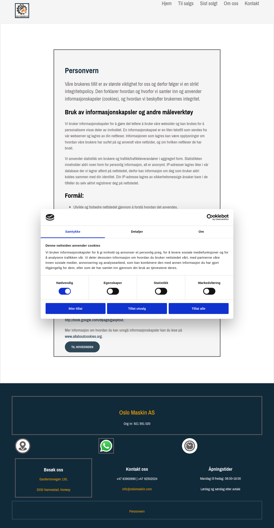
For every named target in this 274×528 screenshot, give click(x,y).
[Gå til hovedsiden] (22, 16)
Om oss (231, 3)
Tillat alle (199, 308)
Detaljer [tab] (137, 231)
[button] (82, 346)
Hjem (167, 3)
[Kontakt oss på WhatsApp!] (106, 455)
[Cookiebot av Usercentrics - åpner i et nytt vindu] (210, 217)
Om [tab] (201, 231)
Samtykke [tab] (72, 231)
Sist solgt (208, 3)
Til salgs (186, 3)
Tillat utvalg (137, 308)
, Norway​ (53, 489)
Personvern (136, 511)
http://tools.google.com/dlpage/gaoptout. (94, 320)
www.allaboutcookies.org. (84, 336)
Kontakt (252, 3)
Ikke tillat (75, 308)
